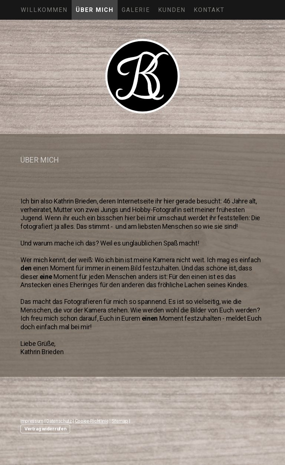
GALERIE (136, 9)
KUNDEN (172, 9)
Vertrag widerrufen (45, 429)
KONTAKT (209, 9)
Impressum (31, 421)
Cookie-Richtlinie (92, 421)
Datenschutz (59, 421)
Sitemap (119, 421)
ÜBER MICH (95, 9)
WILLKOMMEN (44, 9)
